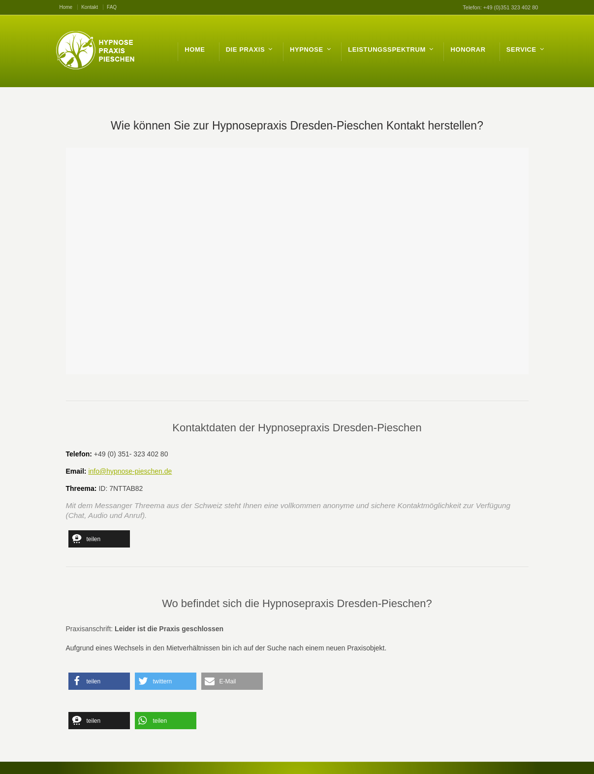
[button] (99, 539)
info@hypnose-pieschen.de (130, 471)
